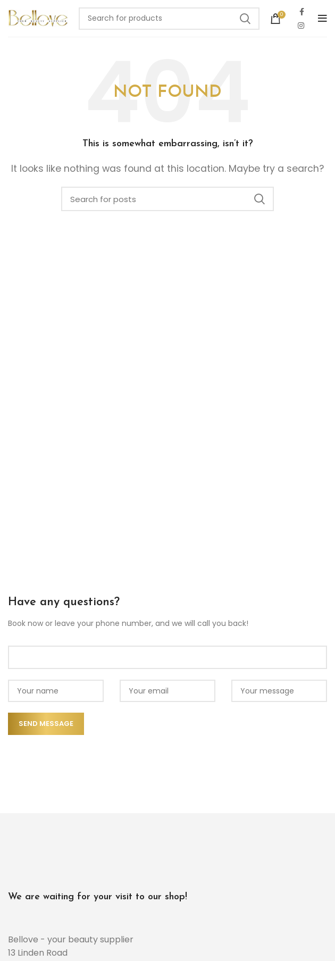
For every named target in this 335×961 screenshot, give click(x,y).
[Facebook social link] (301, 12)
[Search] (169, 18)
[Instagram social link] (301, 25)
